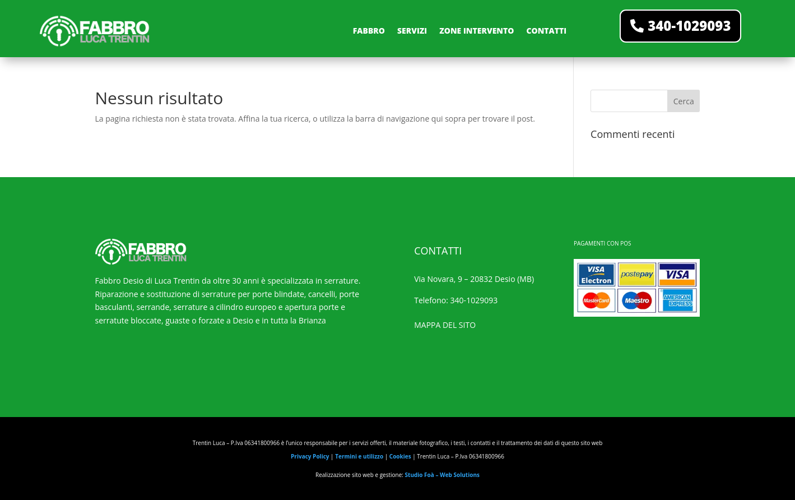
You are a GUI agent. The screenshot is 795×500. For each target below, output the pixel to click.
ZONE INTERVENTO (476, 30)
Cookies (400, 456)
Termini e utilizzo (359, 456)
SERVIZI (412, 30)
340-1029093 (689, 25)
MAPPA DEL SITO (445, 325)
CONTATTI (546, 30)
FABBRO (369, 30)
